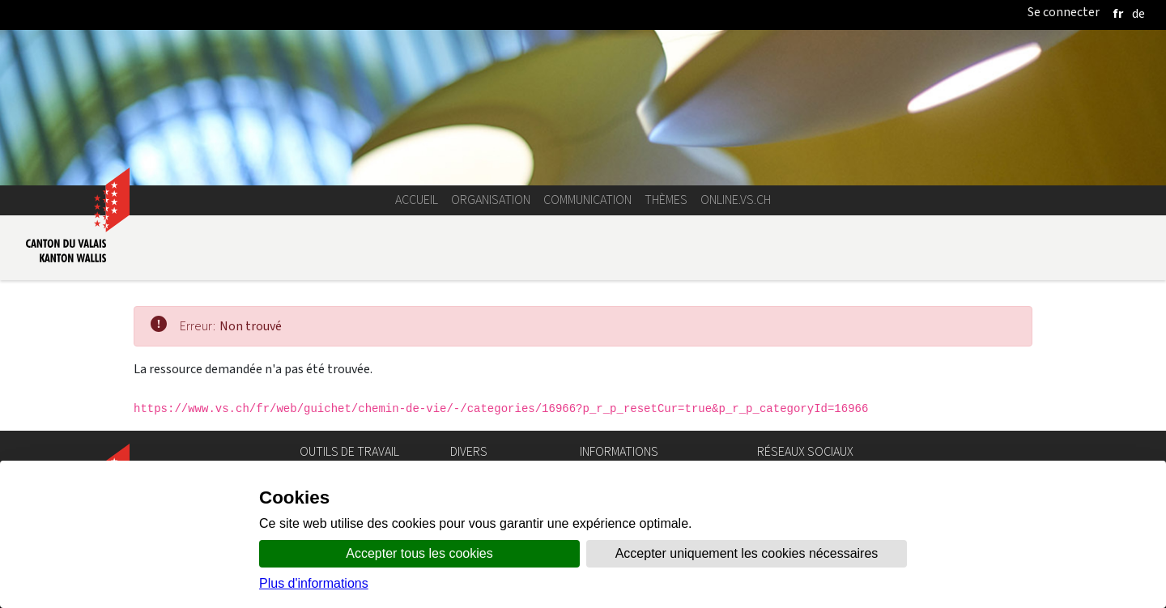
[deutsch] (1138, 13)
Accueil (416, 199)
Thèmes (666, 199)
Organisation (490, 199)
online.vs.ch (735, 199)
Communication (587, 199)
